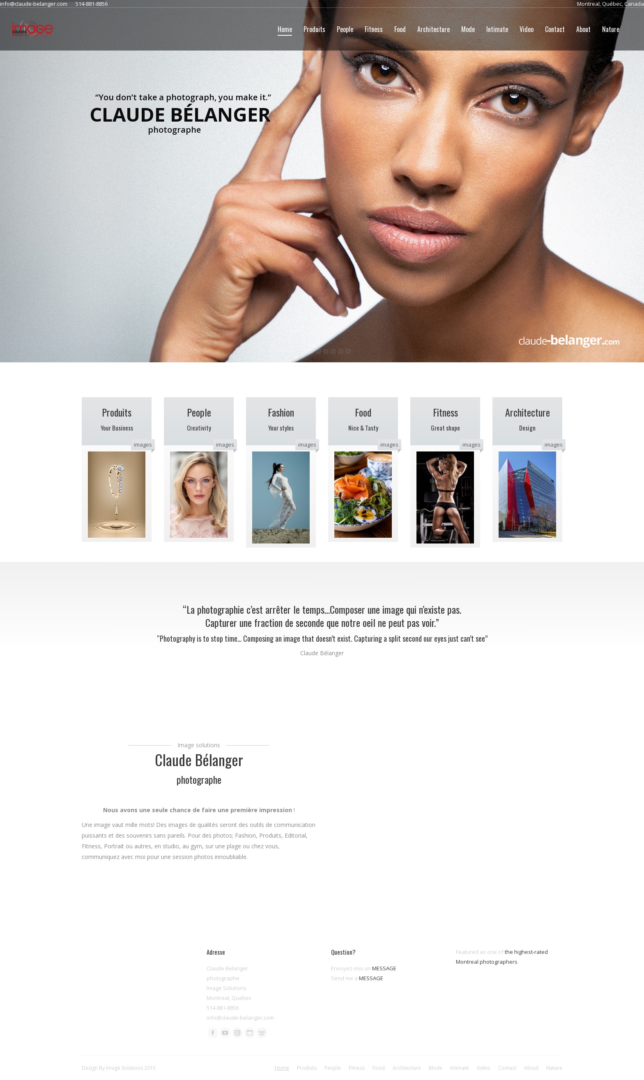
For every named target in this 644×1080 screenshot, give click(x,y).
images (143, 444)
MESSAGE (384, 968)
